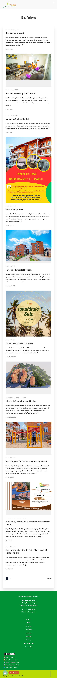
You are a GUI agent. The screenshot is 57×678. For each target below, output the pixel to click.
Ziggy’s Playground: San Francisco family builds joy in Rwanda (26, 461)
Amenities (28, 633)
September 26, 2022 (11, 357)
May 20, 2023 (9, 49)
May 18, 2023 (9, 109)
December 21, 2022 (10, 286)
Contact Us (28, 647)
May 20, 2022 (9, 569)
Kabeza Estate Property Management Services (21, 401)
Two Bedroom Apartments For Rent (17, 119)
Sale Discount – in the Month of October (19, 343)
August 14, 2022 (10, 477)
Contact (16, 672)
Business (9, 397)
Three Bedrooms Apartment (15, 33)
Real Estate (10, 206)
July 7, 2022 (9, 540)
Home (28, 622)
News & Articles (28, 643)
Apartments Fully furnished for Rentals (19, 269)
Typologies (28, 629)
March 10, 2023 (10, 225)
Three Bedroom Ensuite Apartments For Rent (20, 93)
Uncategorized (12, 29)
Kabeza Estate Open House (14, 209)
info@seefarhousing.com (28, 612)
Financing (28, 636)
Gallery (28, 640)
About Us (28, 626)
